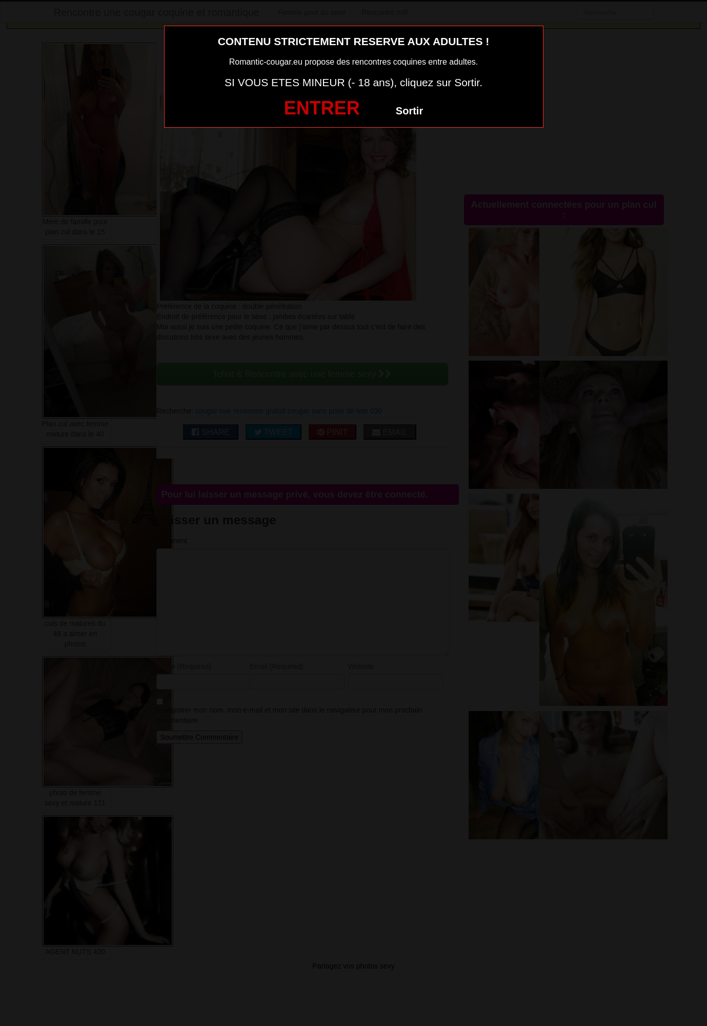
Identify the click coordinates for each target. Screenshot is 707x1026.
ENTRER (322, 108)
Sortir (409, 110)
